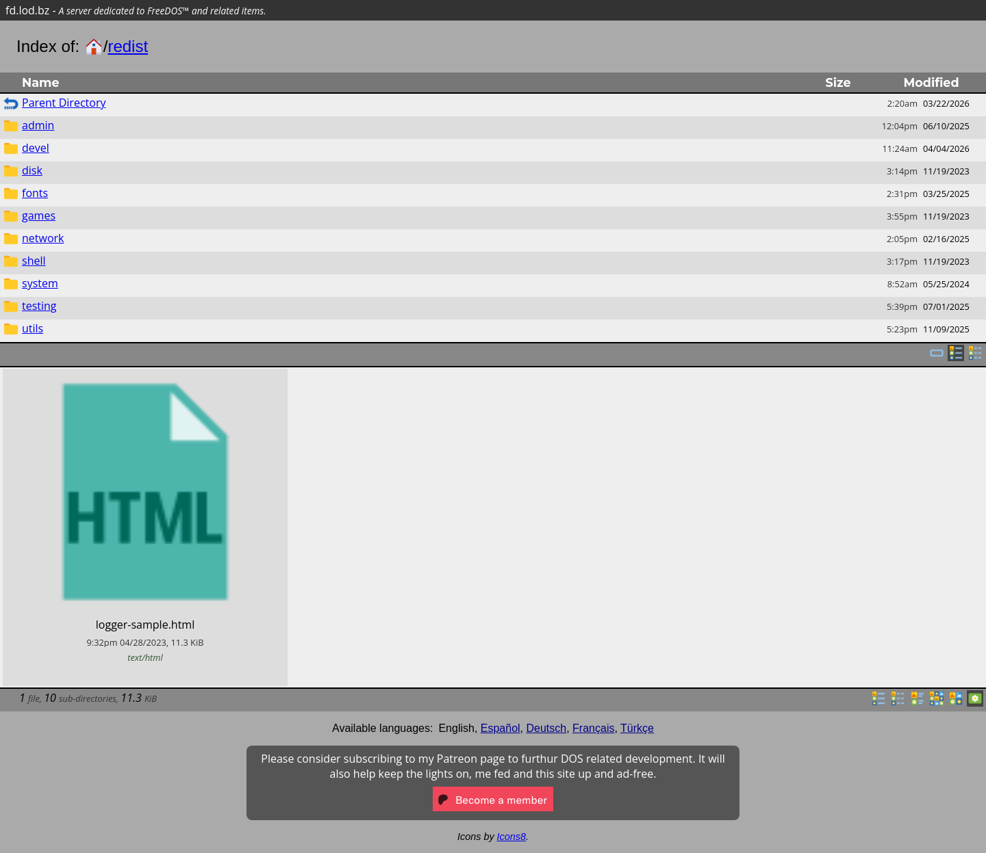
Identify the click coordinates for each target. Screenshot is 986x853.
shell (34, 260)
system (40, 283)
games (38, 215)
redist (128, 46)
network (43, 238)
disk (32, 170)
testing (39, 305)
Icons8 (511, 836)
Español (500, 728)
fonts (35, 192)
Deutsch (547, 728)
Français (593, 728)
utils (32, 328)
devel (35, 147)
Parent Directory (63, 102)
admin (38, 125)
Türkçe (637, 728)
